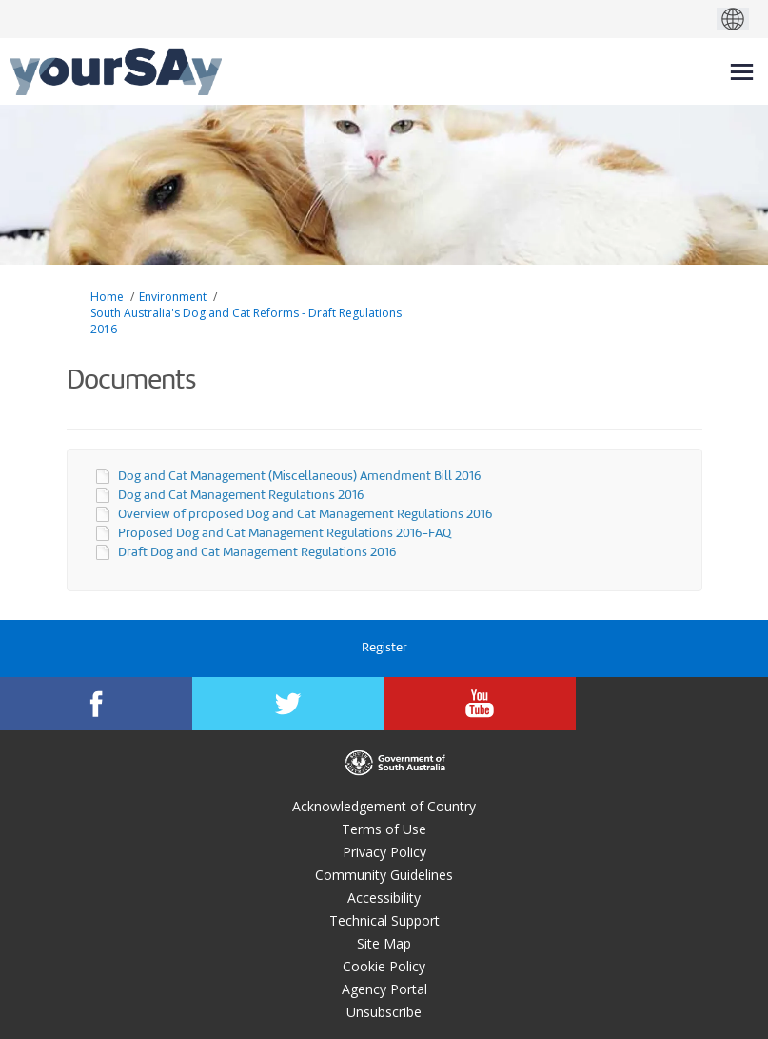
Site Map (384, 943)
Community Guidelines (384, 875)
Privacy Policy (384, 852)
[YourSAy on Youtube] (480, 703)
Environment (173, 297)
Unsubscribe (384, 1012)
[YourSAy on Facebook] (96, 703)
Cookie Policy (384, 966)
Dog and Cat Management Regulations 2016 (241, 496)
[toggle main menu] (741, 72)
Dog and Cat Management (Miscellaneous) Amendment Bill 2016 (299, 476)
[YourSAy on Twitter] (288, 703)
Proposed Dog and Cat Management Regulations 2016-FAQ (284, 534)
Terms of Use (384, 829)
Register (384, 648)
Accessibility (384, 898)
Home (107, 297)
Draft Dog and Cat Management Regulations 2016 (257, 553)
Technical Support (384, 920)
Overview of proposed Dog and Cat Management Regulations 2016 (305, 515)
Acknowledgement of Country (384, 806)
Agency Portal (384, 989)
